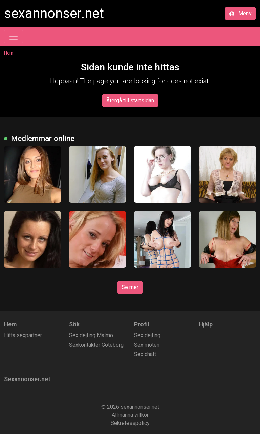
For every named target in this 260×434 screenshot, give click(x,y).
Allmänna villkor (130, 415)
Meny (240, 13)
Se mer (130, 287)
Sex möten (146, 345)
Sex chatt (145, 354)
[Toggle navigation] (13, 36)
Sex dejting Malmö (91, 335)
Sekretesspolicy (130, 423)
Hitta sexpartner (23, 335)
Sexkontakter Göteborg (96, 345)
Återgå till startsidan (130, 100)
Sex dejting (147, 335)
